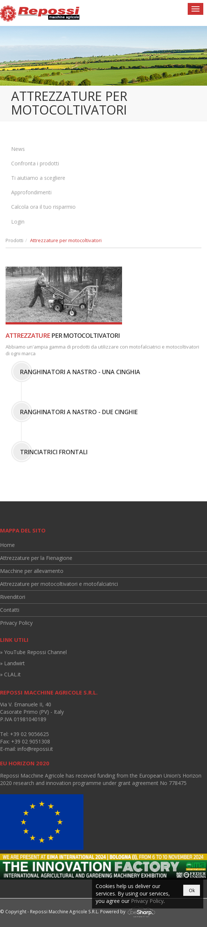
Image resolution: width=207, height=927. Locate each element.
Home (7, 544)
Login (17, 221)
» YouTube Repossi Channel (33, 652)
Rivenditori (12, 596)
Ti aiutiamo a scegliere (38, 177)
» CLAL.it (10, 674)
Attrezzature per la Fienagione (36, 557)
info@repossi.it (35, 748)
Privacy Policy (16, 622)
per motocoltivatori (63, 335)
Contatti (9, 609)
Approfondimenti (31, 192)
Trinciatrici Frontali (54, 452)
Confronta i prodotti (35, 163)
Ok (192, 890)
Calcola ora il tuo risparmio (43, 206)
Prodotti (14, 240)
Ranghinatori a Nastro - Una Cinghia (80, 372)
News (18, 148)
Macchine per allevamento (31, 570)
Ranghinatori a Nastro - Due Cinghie (79, 412)
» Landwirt (12, 663)
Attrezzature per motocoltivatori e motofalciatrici (59, 583)
